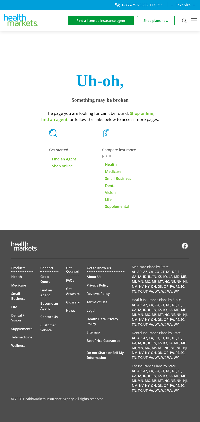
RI (177, 286)
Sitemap (93, 332)
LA (171, 276)
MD (177, 276)
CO (157, 272)
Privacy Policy (97, 285)
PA (172, 286)
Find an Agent (64, 159)
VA (151, 291)
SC (182, 286)
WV (169, 291)
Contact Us (49, 317)
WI (163, 291)
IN (154, 276)
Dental (110, 185)
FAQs (70, 280)
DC (168, 272)
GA (134, 276)
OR (166, 286)
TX (140, 291)
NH (179, 281)
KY (165, 276)
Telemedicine (21, 337)
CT (162, 272)
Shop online (141, 113)
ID (144, 276)
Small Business (118, 178)
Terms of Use (97, 302)
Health (111, 164)
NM (135, 286)
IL (149, 276)
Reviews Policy (98, 293)
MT (160, 281)
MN (140, 281)
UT (145, 291)
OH (153, 286)
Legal (91, 310)
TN (134, 291)
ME (183, 276)
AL (134, 272)
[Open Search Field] (184, 21)
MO (147, 281)
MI (134, 281)
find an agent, (55, 119)
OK (159, 286)
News (70, 310)
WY (176, 291)
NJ (185, 281)
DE (174, 272)
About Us (94, 276)
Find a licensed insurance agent (101, 20)
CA (151, 272)
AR (139, 272)
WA (157, 291)
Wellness (18, 345)
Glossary (73, 302)
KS (160, 276)
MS (154, 281)
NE (173, 281)
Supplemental (117, 206)
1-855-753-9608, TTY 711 (139, 4)
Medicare (113, 171)
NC (166, 281)
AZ (145, 272)
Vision (110, 192)
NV (141, 286)
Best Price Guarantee (103, 340)
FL (179, 272)
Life (108, 199)
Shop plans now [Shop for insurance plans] (156, 20)
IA (139, 276)
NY (147, 286)
